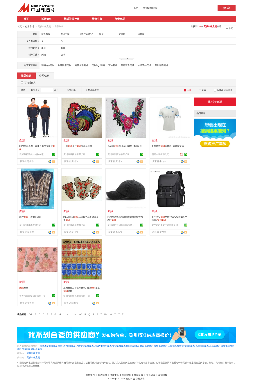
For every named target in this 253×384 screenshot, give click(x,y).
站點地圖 (126, 375)
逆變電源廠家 (227, 345)
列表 (202, 90)
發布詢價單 (214, 101)
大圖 (187, 90)
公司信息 (44, 75)
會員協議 (150, 375)
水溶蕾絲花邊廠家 (85, 345)
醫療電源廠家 (146, 345)
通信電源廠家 (160, 345)
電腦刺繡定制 (33, 353)
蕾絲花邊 (112, 65)
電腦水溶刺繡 (81, 65)
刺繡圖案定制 (64, 65)
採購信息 (47, 18)
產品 (23, 287)
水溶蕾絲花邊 (144, 65)
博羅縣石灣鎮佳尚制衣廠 (31, 154)
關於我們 (90, 375)
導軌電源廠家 (23, 349)
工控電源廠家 (174, 345)
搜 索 (226, 8)
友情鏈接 (162, 375)
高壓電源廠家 (202, 345)
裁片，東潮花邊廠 (30, 216)
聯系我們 (102, 375)
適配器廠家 (36, 349)
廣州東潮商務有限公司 (74, 154)
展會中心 (97, 18)
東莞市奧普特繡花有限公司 (32, 296)
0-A (30, 314)
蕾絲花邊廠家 (119, 345)
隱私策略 (138, 375)
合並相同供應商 (223, 90)
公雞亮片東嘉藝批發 (77, 146)
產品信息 (26, 75)
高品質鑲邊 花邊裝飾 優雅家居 (124, 146)
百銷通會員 (29, 82)
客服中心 (114, 375)
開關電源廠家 (132, 345)
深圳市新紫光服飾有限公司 (76, 296)
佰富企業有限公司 (160, 154)
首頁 (26, 18)
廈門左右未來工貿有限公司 (165, 225)
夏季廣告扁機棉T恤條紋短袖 (168, 146)
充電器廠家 (214, 345)
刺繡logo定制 (47, 65)
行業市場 (120, 18)
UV (105, 314)
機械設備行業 (71, 18)
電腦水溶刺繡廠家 (49, 345)
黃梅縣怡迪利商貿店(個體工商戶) (121, 225)
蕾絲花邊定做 (127, 65)
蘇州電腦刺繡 (161, 65)
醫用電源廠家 (188, 345)
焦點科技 (130, 378)
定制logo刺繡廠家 (67, 345)
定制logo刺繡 (98, 65)
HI (60, 314)
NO (80, 314)
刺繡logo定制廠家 (103, 345)
